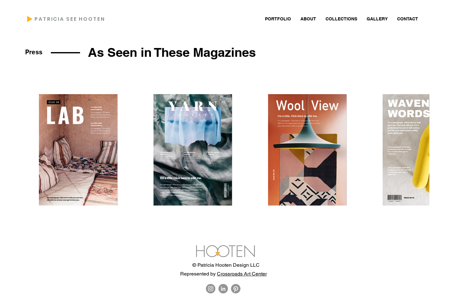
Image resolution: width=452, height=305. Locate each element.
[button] (308, 19)
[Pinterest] (235, 288)
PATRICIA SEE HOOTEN (70, 19)
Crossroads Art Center (242, 274)
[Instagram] (210, 288)
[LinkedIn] (223, 288)
